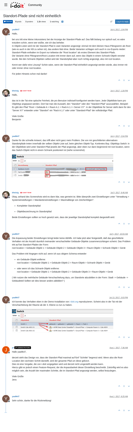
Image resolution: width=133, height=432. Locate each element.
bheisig (15, 91)
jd (13, 348)
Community (35, 5)
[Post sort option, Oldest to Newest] (111, 21)
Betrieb (8, 22)
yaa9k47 (15, 29)
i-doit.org (74, 301)
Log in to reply (122, 22)
